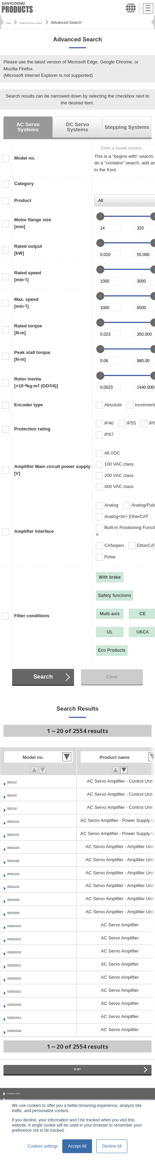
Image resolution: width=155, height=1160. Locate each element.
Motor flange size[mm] (32, 223)
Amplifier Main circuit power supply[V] (52, 470)
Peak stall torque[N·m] (32, 356)
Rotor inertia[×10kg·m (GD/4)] (36, 382)
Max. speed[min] (26, 303)
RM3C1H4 (17, 781)
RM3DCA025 (20, 846)
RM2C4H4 (17, 794)
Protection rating (32, 428)
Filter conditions (31, 615)
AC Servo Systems (27, 126)
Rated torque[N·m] (28, 329)
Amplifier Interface (34, 531)
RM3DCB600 (20, 911)
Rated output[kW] (28, 250)
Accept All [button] (77, 1146)
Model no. (24, 158)
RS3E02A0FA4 (22, 951)
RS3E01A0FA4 (22, 924)
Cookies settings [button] (43, 1146)
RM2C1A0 (17, 807)
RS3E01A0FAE (23, 1003)
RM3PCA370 (20, 833)
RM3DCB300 (20, 898)
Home (11, 22)
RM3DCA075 (20, 872)
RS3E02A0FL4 (22, 964)
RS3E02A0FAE (23, 1029)
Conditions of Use (23, 1097)
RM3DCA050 (20, 859)
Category (24, 183)
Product (22, 200)
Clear (112, 676)
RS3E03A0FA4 (22, 977)
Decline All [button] (111, 1146)
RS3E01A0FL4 (22, 937)
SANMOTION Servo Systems (50, 22)
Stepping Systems (126, 127)
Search (43, 676)
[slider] (100, 216)
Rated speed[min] (27, 276)
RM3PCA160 (20, 820)
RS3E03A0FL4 (22, 990)
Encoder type (28, 404)
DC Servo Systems (77, 126)
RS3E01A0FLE (22, 1016)
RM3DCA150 (20, 885)
